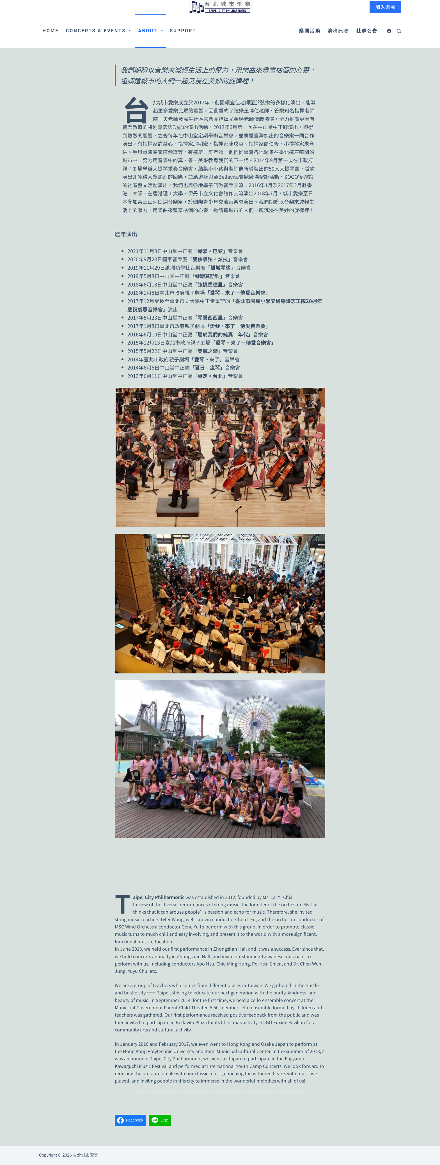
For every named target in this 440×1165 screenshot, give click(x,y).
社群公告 (367, 30)
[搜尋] (399, 31)
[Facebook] (389, 31)
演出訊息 (338, 30)
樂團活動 (310, 30)
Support (183, 30)
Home (51, 30)
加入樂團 (385, 6)
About (151, 30)
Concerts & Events (100, 30)
